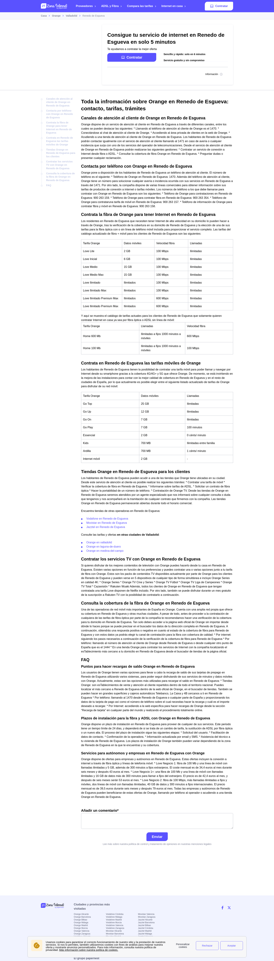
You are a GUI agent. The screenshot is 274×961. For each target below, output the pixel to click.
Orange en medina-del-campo (105, 550)
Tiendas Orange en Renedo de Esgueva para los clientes (60, 153)
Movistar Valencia (146, 914)
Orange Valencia (81, 931)
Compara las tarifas (141, 6)
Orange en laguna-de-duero (103, 546)
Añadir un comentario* (157, 819)
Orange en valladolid (99, 542)
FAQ (48, 185)
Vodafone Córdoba (114, 914)
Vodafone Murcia (114, 922)
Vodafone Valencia (114, 925)
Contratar (219, 6)
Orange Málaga (81, 922)
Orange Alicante (81, 914)
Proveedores (86, 6)
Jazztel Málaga (145, 934)
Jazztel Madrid (145, 931)
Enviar (157, 837)
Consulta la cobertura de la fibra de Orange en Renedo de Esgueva (60, 177)
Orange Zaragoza (82, 934)
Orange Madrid (81, 925)
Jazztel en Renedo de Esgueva (105, 527)
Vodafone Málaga (114, 917)
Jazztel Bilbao (144, 925)
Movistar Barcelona (115, 934)
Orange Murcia (81, 928)
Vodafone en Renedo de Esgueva (107, 518)
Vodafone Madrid (114, 920)
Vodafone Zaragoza (115, 928)
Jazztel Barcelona (146, 922)
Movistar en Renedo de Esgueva (106, 522)
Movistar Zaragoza (146, 917)
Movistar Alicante (114, 931)
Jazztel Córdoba (145, 928)
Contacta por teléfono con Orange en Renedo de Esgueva (59, 114)
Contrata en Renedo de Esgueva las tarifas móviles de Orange (59, 141)
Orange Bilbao (80, 920)
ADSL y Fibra (111, 6)
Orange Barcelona (82, 917)
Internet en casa (173, 6)
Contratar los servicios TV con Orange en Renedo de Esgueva (59, 165)
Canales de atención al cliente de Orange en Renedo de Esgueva (59, 102)
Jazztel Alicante (145, 920)
